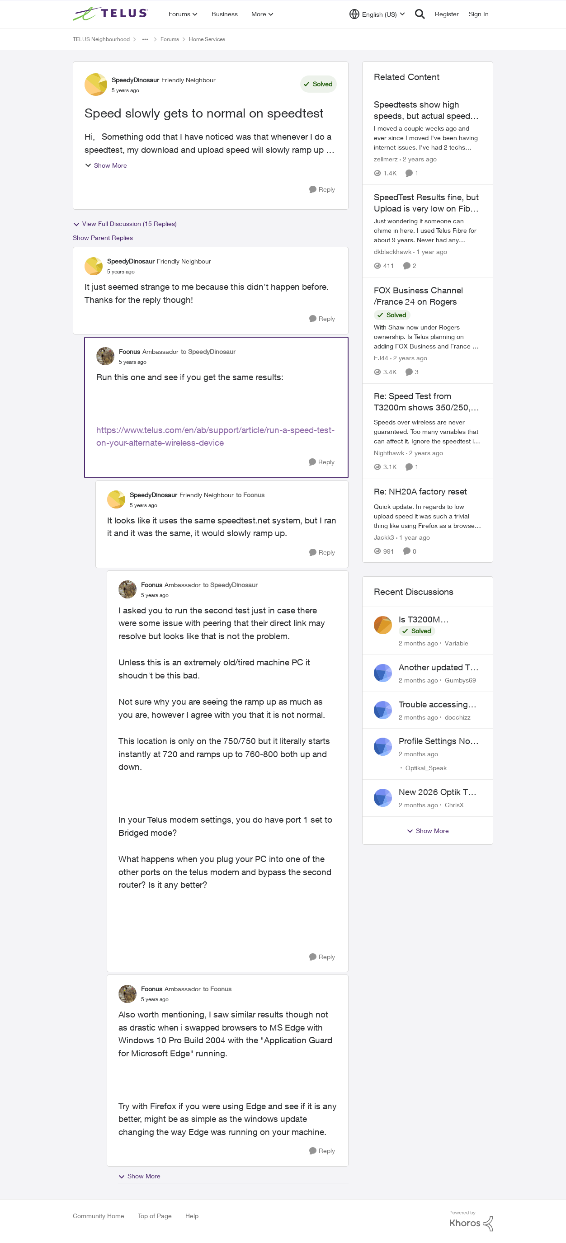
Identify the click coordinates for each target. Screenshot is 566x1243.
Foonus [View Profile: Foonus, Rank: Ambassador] (129, 351)
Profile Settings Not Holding (436, 741)
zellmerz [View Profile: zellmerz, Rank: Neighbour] (386, 159)
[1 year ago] (430, 252)
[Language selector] (377, 14)
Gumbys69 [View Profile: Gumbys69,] (460, 680)
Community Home (98, 1215)
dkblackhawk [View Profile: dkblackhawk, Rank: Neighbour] (392, 252)
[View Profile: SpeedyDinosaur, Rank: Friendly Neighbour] (96, 84)
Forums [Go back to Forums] (169, 39)
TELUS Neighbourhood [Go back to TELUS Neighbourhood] (101, 39)
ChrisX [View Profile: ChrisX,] (454, 805)
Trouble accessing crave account (433, 704)
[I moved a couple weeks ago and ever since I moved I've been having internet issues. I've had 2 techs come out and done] (427, 137)
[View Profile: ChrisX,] (383, 798)
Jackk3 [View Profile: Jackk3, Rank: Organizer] (384, 537)
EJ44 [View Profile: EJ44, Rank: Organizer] (381, 358)
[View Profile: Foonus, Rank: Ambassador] (105, 356)
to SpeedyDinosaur (208, 351)
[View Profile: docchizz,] (383, 710)
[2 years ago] (418, 159)
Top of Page (155, 1215)
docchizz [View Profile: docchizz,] (458, 716)
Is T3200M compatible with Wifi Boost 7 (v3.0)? (437, 619)
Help (191, 1215)
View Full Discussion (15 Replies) (125, 224)
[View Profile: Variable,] (383, 625)
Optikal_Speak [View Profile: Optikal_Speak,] (426, 768)
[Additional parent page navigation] (145, 39)
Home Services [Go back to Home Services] (207, 39)
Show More (106, 165)
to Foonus (250, 495)
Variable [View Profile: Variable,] (456, 643)
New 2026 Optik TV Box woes (436, 792)
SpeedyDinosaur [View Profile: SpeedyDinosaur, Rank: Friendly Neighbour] (135, 80)
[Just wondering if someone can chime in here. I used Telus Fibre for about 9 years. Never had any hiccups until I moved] (427, 231)
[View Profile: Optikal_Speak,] (383, 747)
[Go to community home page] (112, 14)
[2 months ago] (418, 643)
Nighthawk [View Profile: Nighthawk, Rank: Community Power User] (389, 453)
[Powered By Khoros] (471, 1221)
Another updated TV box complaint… (437, 667)
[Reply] (322, 190)
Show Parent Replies (103, 237)
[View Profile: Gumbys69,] (383, 673)
